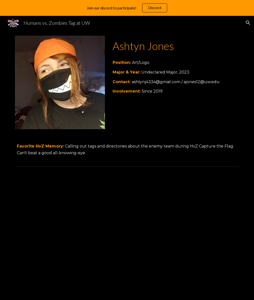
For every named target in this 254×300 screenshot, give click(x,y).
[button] (248, 23)
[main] (175, 46)
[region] (127, 8)
